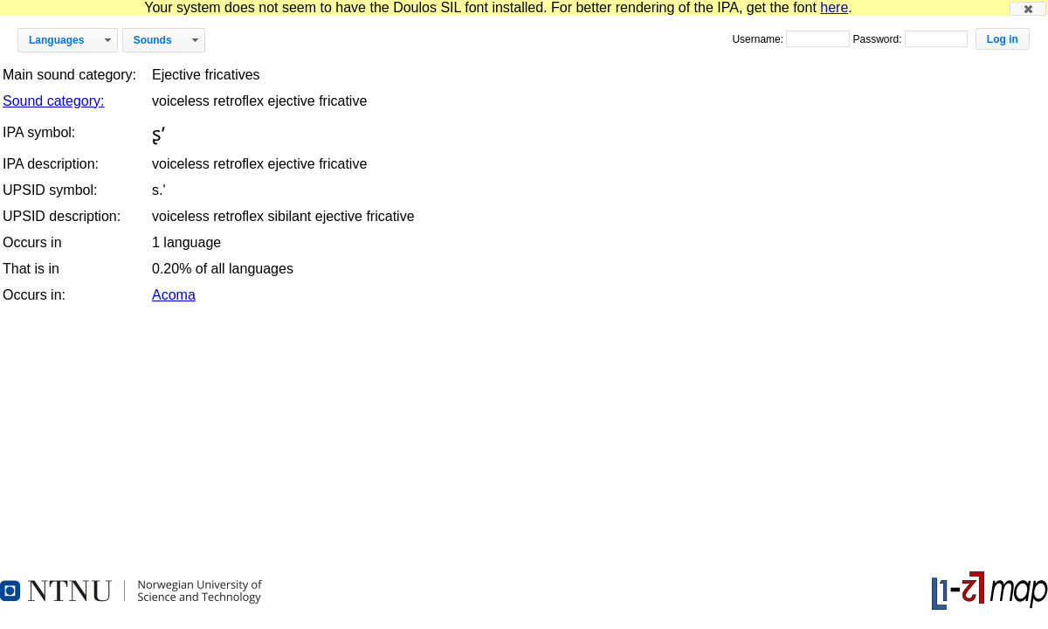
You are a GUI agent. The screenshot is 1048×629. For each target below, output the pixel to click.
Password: (878, 39)
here (834, 7)
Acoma (174, 294)
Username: (759, 39)
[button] (1028, 9)
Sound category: (54, 100)
